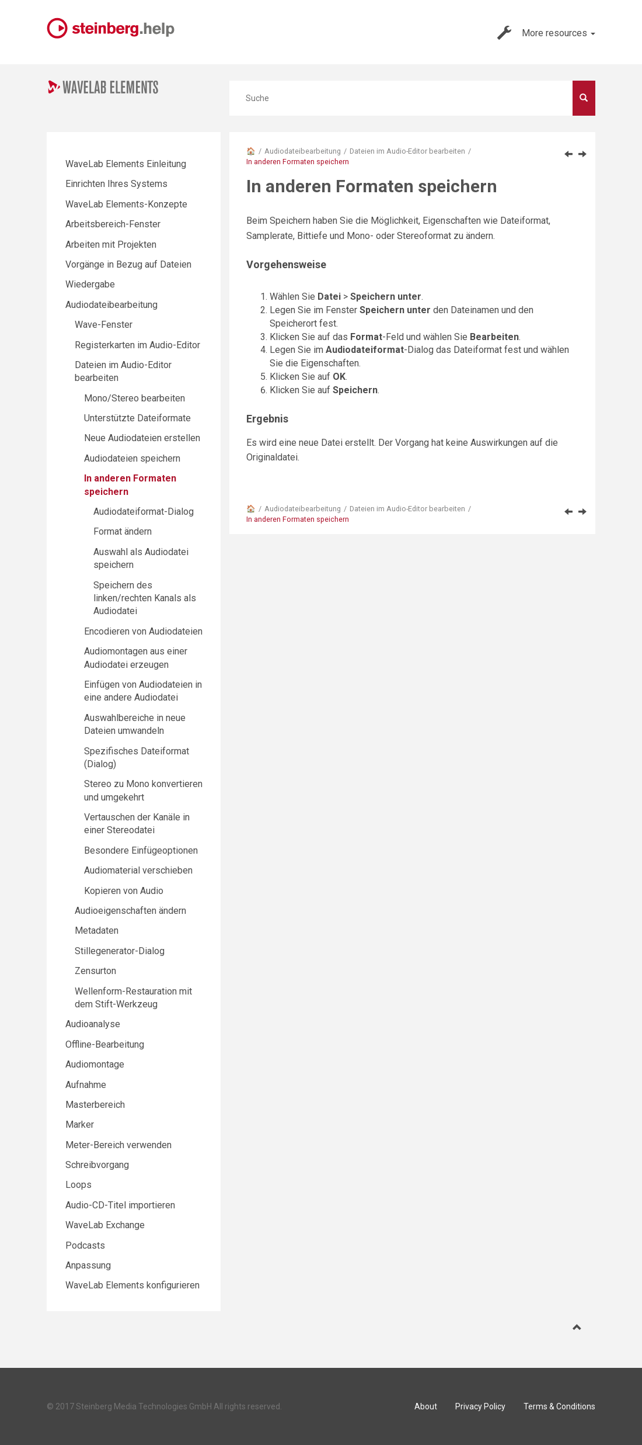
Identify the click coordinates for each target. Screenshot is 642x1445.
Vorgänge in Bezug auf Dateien (128, 264)
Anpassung (88, 1265)
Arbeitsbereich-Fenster (112, 224)
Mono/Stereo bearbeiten (134, 398)
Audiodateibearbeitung (302, 151)
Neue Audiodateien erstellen (142, 437)
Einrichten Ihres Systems (116, 183)
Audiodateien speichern (132, 458)
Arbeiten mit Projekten (110, 244)
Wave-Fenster (103, 324)
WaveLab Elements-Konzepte (126, 204)
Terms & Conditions (559, 1406)
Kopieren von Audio (123, 890)
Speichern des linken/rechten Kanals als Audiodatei (144, 598)
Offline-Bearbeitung (104, 1044)
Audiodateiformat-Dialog (143, 511)
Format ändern (122, 531)
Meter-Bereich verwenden (118, 1145)
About (425, 1406)
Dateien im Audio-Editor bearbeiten (407, 151)
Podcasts (85, 1245)
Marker (79, 1124)
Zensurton (95, 970)
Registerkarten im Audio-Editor (137, 345)
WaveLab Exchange (105, 1225)
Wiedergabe (90, 284)
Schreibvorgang (97, 1164)
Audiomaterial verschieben (138, 870)
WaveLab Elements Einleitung (125, 163)
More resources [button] (546, 33)
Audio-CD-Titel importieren (120, 1205)
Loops (78, 1184)
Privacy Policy (480, 1406)
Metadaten (96, 930)
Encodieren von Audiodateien (143, 631)
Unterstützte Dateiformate (137, 418)
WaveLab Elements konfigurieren (132, 1285)
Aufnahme (85, 1084)
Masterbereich (95, 1104)
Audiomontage (94, 1064)
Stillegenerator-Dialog (120, 951)
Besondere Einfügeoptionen (141, 850)
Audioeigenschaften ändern (130, 910)
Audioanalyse (92, 1024)
